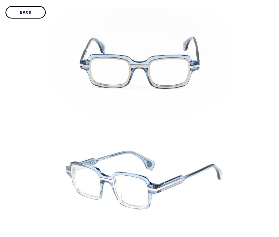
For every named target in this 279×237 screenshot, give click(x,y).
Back (25, 12)
